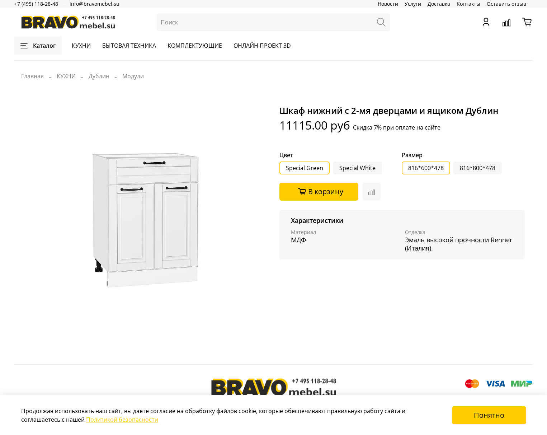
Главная (32, 76)
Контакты (468, 3)
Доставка (439, 3)
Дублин (99, 76)
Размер (412, 155)
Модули (133, 76)
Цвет (286, 155)
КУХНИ (81, 46)
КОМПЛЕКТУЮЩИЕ (195, 46)
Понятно (489, 415)
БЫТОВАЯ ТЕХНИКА (129, 46)
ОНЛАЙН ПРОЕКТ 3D (262, 46)
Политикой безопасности (122, 420)
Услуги (413, 3)
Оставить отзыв (506, 3)
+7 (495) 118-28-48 (36, 3)
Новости (388, 3)
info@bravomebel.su (94, 3)
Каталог (38, 46)
